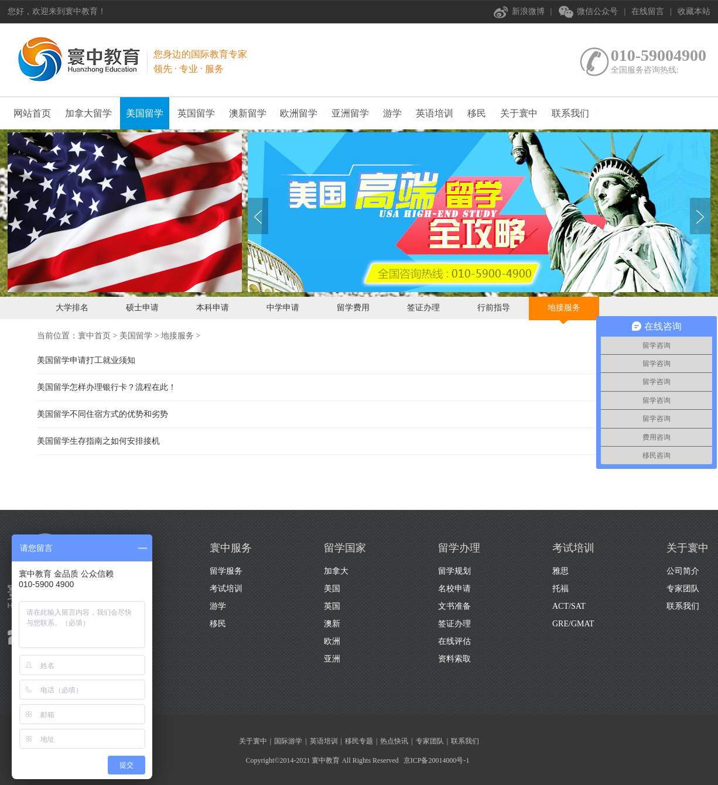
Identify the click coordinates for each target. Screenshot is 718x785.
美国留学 (144, 113)
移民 (476, 113)
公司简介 (682, 571)
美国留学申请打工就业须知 (86, 360)
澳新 (332, 623)
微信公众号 (597, 11)
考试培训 (226, 588)
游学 (392, 113)
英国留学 (196, 113)
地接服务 (564, 307)
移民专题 (359, 741)
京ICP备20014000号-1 (437, 760)
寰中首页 (94, 335)
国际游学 (288, 741)
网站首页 (32, 113)
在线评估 (454, 641)
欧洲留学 (298, 113)
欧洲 (332, 641)
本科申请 (212, 307)
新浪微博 (528, 11)
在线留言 (647, 11)
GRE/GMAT (573, 623)
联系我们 (570, 113)
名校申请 (454, 588)
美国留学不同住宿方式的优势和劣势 (102, 414)
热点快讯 (394, 741)
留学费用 (353, 307)
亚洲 (332, 658)
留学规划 (454, 571)
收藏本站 (694, 11)
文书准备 (454, 606)
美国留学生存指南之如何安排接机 (98, 441)
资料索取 (454, 658)
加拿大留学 (88, 113)
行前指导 (493, 307)
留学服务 (226, 571)
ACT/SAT (569, 606)
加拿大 (336, 571)
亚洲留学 (350, 113)
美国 (332, 588)
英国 (332, 606)
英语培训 (434, 113)
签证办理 (423, 307)
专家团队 (682, 588)
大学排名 (72, 307)
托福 (560, 588)
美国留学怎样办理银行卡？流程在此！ (106, 387)
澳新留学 (247, 113)
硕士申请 (142, 307)
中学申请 (282, 307)
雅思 (560, 571)
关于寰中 (519, 113)
